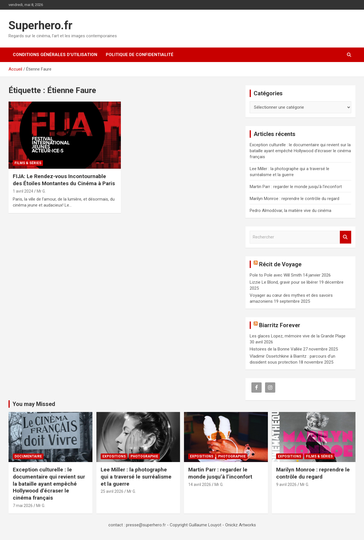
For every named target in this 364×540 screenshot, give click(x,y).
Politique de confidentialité (139, 54)
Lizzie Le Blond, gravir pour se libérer (284, 282)
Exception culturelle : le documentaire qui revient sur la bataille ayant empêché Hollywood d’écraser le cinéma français (300, 150)
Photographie (144, 456)
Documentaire (28, 456)
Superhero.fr (41, 25)
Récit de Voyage (280, 264)
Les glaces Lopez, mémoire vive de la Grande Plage (298, 336)
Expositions (114, 456)
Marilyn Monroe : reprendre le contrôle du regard (294, 198)
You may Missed (34, 404)
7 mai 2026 (23, 505)
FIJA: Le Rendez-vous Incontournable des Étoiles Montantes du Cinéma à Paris (64, 180)
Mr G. (41, 191)
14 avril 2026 (199, 484)
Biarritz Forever (279, 325)
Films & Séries (28, 163)
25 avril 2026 (112, 491)
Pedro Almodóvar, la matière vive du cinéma (290, 210)
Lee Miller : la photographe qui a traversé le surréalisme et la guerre (136, 476)
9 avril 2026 (286, 484)
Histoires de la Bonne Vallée (276, 349)
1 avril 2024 (23, 191)
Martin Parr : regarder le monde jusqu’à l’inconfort (296, 186)
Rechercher (345, 237)
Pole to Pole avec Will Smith (276, 275)
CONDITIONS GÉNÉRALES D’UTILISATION (55, 54)
